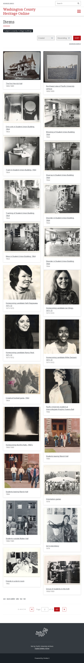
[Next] (64, 609)
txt (24, 599)
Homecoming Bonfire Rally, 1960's (19, 445)
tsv (21, 599)
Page (42, 609)
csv (4, 599)
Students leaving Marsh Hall (57, 456)
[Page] (44, 609)
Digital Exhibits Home (42, 648)
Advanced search (8, 3)
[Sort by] (46, 38)
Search (78, 3)
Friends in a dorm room (15, 581)
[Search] (68, 3)
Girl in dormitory (52, 546)
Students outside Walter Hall (17, 538)
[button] (79, 11)
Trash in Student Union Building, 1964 (21, 170)
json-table (11, 599)
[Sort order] (64, 38)
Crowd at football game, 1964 (17, 398)
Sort (77, 38)
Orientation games (53, 499)
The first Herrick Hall (14, 83)
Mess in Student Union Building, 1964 (21, 256)
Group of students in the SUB (57, 589)
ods (17, 599)
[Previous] (32, 609)
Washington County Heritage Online (19, 11)
